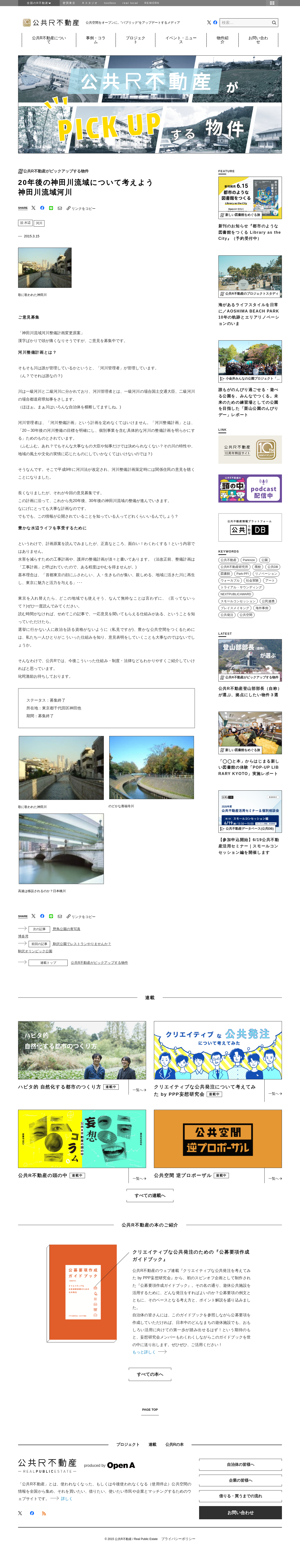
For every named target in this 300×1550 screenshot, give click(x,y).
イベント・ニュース (181, 40)
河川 (39, 223)
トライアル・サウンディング (241, 587)
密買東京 (69, 2)
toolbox (110, 2)
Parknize (249, 560)
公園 (264, 560)
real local (130, 2)
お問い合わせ (258, 40)
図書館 (225, 573)
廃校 (258, 567)
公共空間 (246, 615)
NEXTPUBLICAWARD (236, 594)
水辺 (25, 222)
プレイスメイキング (235, 608)
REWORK (152, 2)
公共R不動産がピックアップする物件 (56, 171)
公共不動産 (228, 560)
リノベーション (266, 573)
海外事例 (262, 608)
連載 (152, 1444)
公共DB (273, 567)
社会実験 (252, 580)
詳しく (61, 1499)
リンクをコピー (81, 208)
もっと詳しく (149, 1352)
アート (270, 580)
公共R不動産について (49, 40)
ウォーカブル (230, 580)
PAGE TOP (150, 1409)
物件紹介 (222, 40)
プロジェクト (135, 40)
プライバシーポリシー (178, 1539)
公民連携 (268, 601)
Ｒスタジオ (90, 2)
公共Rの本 (174, 1444)
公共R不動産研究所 (234, 567)
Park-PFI (242, 573)
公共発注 (227, 615)
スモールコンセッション (238, 601)
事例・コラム (96, 40)
